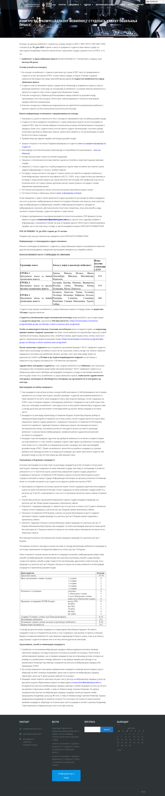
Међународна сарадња (106, 5)
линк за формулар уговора (69, 193)
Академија (74, 5)
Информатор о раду (66, 775)
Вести (130, 5)
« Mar (119, 750)
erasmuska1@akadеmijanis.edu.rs (86, 682)
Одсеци (87, 5)
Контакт (140, 5)
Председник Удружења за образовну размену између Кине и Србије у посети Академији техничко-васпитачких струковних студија (65, 734)
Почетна (62, 5)
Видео (122, 5)
